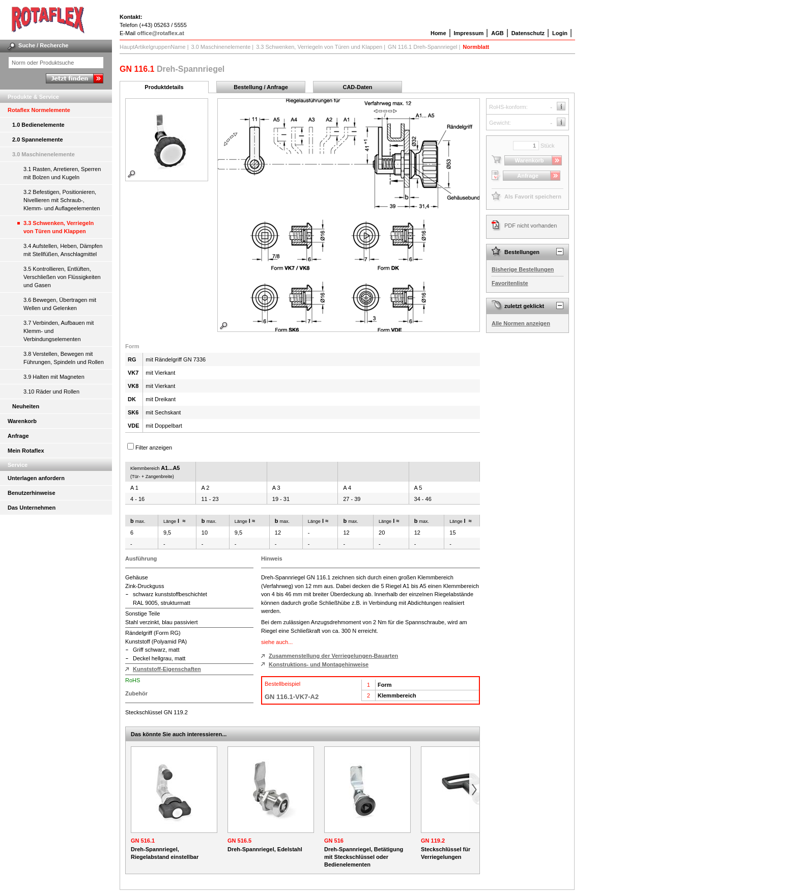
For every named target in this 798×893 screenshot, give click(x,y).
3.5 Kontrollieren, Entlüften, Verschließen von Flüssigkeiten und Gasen (62, 277)
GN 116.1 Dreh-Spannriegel (422, 47)
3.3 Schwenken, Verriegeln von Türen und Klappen (58, 227)
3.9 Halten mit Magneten (53, 377)
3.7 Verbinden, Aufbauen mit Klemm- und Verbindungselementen (58, 331)
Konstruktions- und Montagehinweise (318, 664)
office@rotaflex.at (160, 33)
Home (438, 33)
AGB (497, 33)
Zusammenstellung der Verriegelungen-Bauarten (333, 656)
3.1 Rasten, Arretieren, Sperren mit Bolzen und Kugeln (62, 173)
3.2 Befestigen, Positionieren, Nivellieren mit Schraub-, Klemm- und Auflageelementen (61, 200)
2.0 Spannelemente (37, 139)
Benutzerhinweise (31, 493)
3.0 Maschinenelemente (43, 154)
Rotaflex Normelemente (39, 110)
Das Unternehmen (31, 508)
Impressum (469, 33)
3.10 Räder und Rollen (51, 391)
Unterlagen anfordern (36, 478)
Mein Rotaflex (26, 451)
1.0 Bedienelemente (38, 125)
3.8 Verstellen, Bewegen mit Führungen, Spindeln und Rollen (63, 358)
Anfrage (18, 436)
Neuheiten (25, 406)
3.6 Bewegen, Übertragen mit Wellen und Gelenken (59, 304)
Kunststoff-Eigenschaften (167, 669)
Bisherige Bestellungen (523, 269)
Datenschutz (528, 33)
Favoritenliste (510, 283)
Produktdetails (164, 87)
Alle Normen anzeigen (521, 323)
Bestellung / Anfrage (261, 87)
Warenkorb (22, 421)
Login (559, 33)
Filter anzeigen (153, 447)
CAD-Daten (357, 87)
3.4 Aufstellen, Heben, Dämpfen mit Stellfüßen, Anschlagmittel (62, 250)
